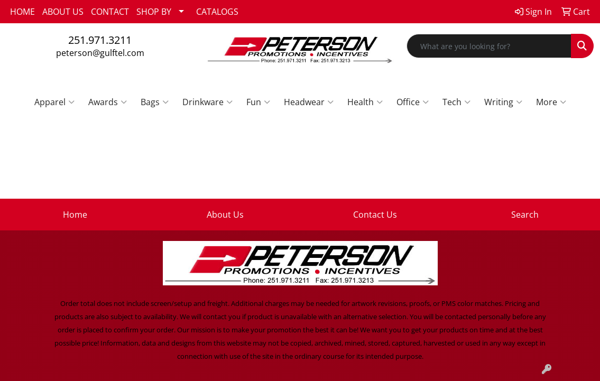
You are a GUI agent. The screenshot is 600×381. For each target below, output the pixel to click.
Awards (107, 102)
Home (75, 214)
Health (365, 102)
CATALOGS (217, 11)
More (551, 102)
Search (525, 214)
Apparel (54, 102)
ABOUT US (63, 11)
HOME (22, 11)
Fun (258, 102)
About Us (225, 214)
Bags (155, 102)
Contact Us (375, 214)
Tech (456, 102)
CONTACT (110, 11)
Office (412, 102)
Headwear (309, 102)
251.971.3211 (100, 40)
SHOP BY (153, 11)
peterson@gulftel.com (100, 53)
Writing (503, 102)
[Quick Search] (489, 46)
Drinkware (207, 102)
